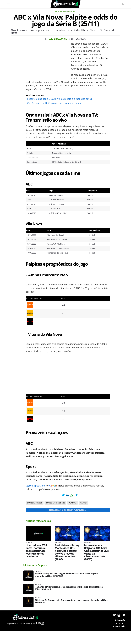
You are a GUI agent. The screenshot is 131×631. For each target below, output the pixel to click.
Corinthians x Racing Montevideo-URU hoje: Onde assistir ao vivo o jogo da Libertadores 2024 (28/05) (67, 552)
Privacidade (118, 626)
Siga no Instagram (119, 615)
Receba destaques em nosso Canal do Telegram (67, 510)
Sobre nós (119, 620)
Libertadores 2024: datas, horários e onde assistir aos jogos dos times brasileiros (36, 551)
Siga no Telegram (123, 615)
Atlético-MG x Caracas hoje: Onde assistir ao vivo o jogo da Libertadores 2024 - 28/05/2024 (71, 601)
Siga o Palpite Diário (35, 485)
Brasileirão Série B (34, 503)
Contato (120, 623)
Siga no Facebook (110, 615)
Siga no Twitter (114, 615)
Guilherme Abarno (58, 39)
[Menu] (8, 4)
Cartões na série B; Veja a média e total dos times (54, 103)
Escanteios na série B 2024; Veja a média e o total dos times (59, 99)
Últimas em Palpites (35, 565)
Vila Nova (72, 503)
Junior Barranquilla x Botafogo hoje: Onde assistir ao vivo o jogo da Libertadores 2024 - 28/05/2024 (66, 574)
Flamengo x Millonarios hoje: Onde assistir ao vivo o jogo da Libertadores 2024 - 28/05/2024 (69, 588)
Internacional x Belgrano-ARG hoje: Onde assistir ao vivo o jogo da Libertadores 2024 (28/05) (96, 552)
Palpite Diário (60, 11)
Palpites (71, 11)
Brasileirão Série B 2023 (55, 503)
